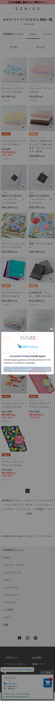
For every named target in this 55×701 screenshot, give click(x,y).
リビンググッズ (13, 504)
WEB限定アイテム (13, 34)
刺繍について (39, 664)
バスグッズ (24, 509)
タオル (33, 34)
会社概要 (36, 657)
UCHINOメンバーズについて (42, 677)
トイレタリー (8, 509)
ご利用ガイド (11, 657)
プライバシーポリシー (15, 666)
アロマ (28, 504)
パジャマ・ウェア (44, 500)
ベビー (50, 509)
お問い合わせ (28, 687)
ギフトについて (12, 675)
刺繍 (29, 513)
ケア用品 (38, 509)
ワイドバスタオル (43, 536)
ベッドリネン (43, 504)
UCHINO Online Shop (12, 536)
